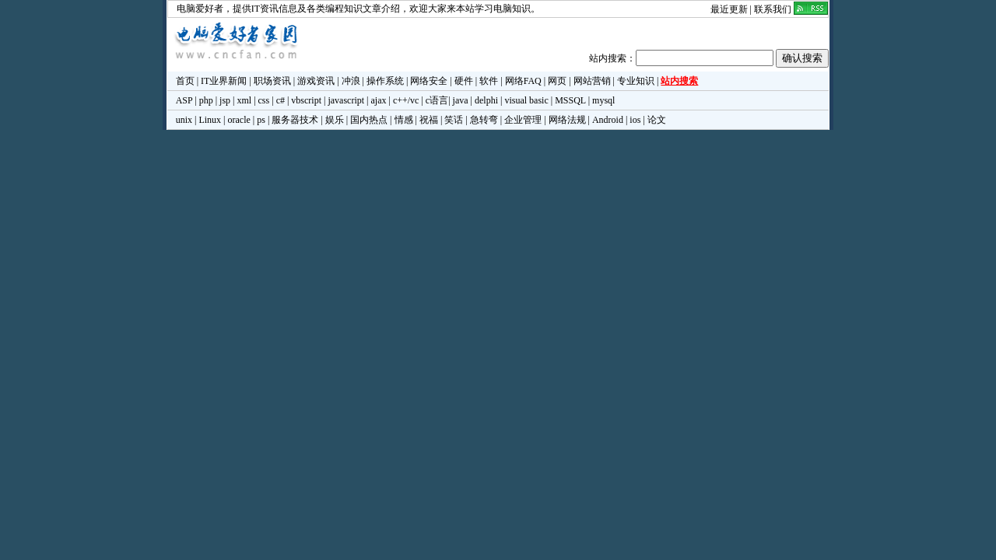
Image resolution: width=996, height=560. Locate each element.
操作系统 (385, 80)
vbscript (306, 100)
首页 (185, 80)
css (264, 100)
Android (607, 119)
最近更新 (729, 9)
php (206, 100)
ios (635, 119)
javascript (346, 100)
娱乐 (334, 119)
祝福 (428, 119)
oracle (238, 119)
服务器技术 (295, 119)
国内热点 (369, 119)
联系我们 (772, 9)
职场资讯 (272, 80)
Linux (209, 119)
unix (184, 119)
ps (261, 119)
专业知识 (635, 80)
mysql (603, 100)
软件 (488, 80)
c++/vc (406, 100)
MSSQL (570, 100)
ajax (379, 100)
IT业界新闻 (224, 80)
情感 (404, 119)
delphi (486, 100)
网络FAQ (523, 80)
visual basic (526, 100)
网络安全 (428, 80)
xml (244, 100)
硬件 (463, 80)
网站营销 (592, 80)
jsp (224, 100)
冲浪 (351, 80)
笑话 (453, 119)
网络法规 (567, 119)
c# (280, 100)
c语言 (437, 100)
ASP (184, 100)
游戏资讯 (316, 80)
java (460, 100)
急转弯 (484, 119)
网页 (557, 80)
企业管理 (523, 119)
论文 (656, 119)
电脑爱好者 (200, 8)
